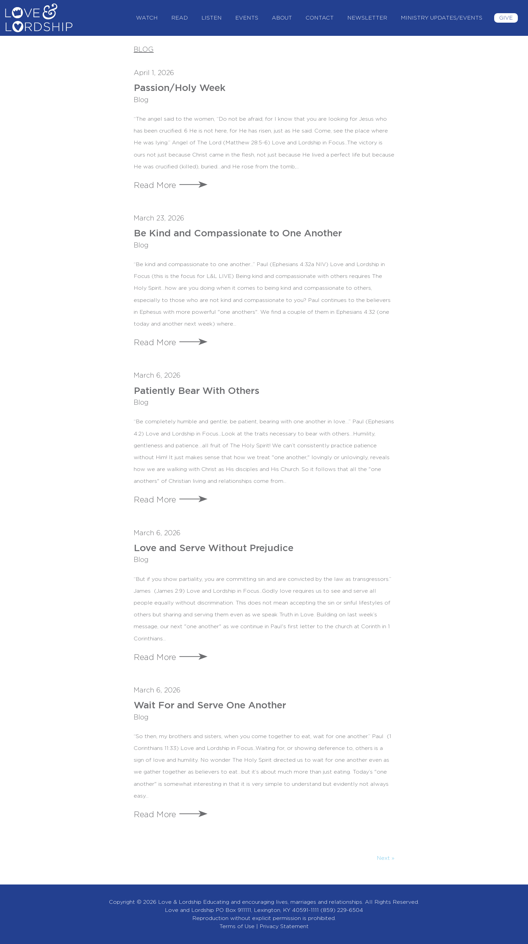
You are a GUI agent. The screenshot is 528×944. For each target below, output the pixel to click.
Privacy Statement (284, 926)
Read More (155, 186)
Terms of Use (237, 926)
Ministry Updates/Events (441, 18)
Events (246, 18)
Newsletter (367, 18)
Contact (320, 18)
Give (506, 18)
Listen (211, 18)
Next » (385, 858)
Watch (147, 18)
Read (179, 18)
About (282, 18)
